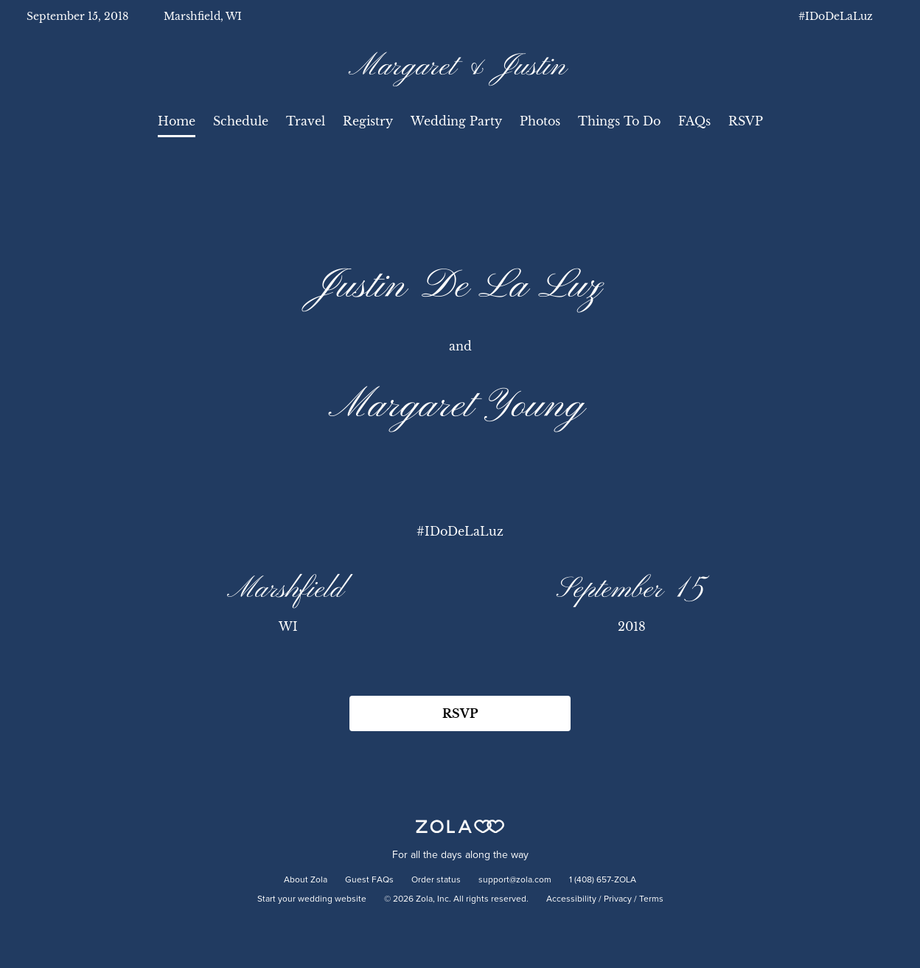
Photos (540, 121)
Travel (305, 121)
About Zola (305, 880)
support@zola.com (514, 880)
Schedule (240, 121)
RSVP (745, 121)
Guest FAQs (369, 880)
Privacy (618, 899)
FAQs (694, 121)
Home (176, 121)
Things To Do (619, 121)
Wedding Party (456, 121)
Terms (651, 899)
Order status (436, 880)
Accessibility (571, 899)
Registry (368, 121)
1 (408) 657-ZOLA (602, 880)
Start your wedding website (311, 899)
